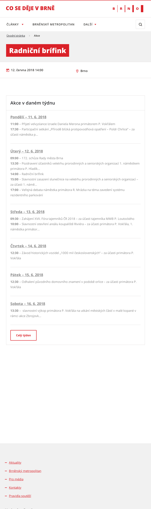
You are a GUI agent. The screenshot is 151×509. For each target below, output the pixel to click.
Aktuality (15, 462)
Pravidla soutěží (20, 496)
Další (89, 24)
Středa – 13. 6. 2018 (27, 211)
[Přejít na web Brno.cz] (128, 8)
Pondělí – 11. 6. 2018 (28, 116)
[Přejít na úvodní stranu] (30, 11)
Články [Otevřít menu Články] (13, 24)
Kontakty (15, 487)
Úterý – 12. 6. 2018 (26, 151)
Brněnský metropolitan (54, 24)
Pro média (16, 479)
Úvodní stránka (16, 35)
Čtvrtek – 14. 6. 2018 (28, 245)
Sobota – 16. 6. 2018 (27, 303)
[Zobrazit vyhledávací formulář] (140, 24)
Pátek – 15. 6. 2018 (26, 274)
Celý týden (23, 335)
